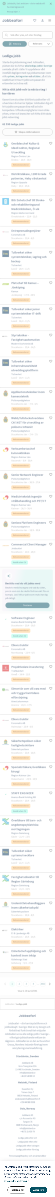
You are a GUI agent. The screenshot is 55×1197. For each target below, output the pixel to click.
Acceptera (38, 1190)
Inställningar (17, 1190)
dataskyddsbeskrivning (16, 1181)
